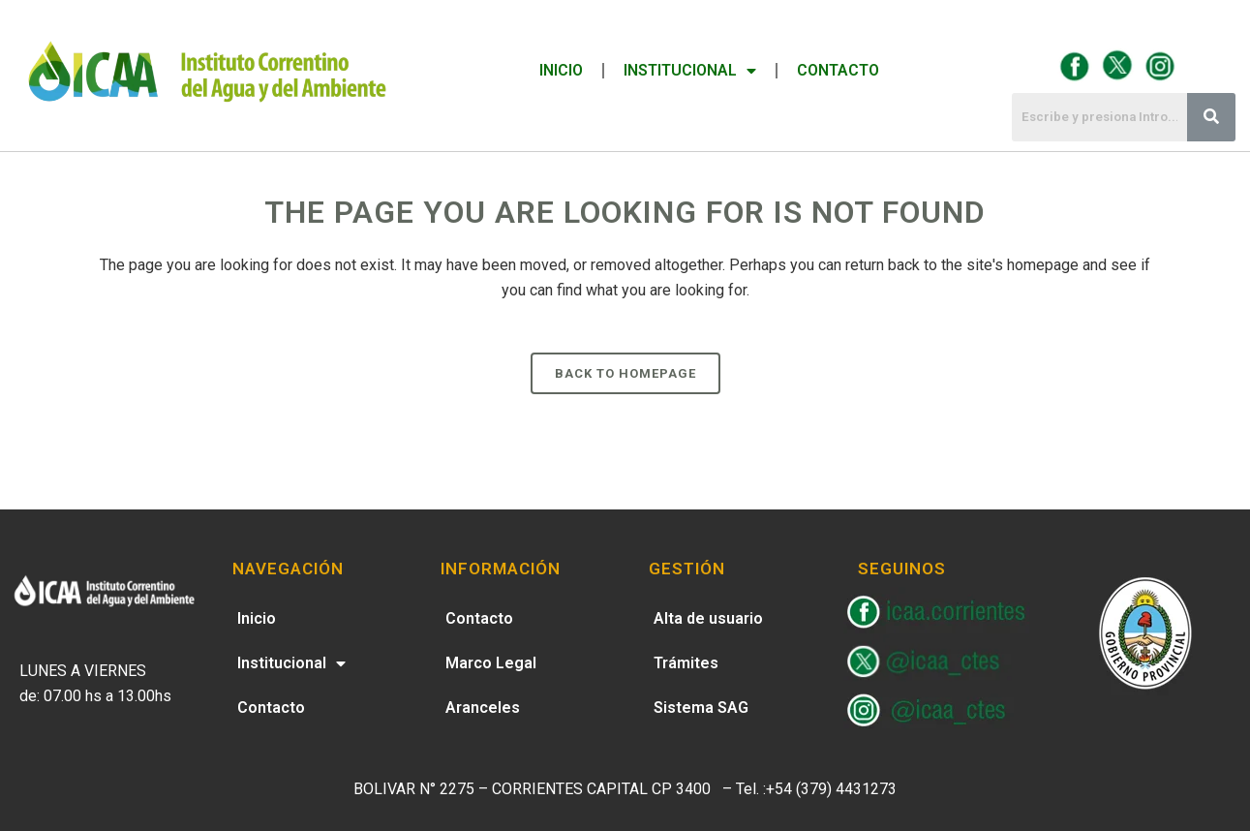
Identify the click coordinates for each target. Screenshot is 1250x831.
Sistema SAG (701, 707)
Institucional (690, 70)
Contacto (838, 70)
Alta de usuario (708, 618)
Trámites (686, 663)
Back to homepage (625, 373)
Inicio (561, 70)
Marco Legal (490, 663)
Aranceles (482, 707)
